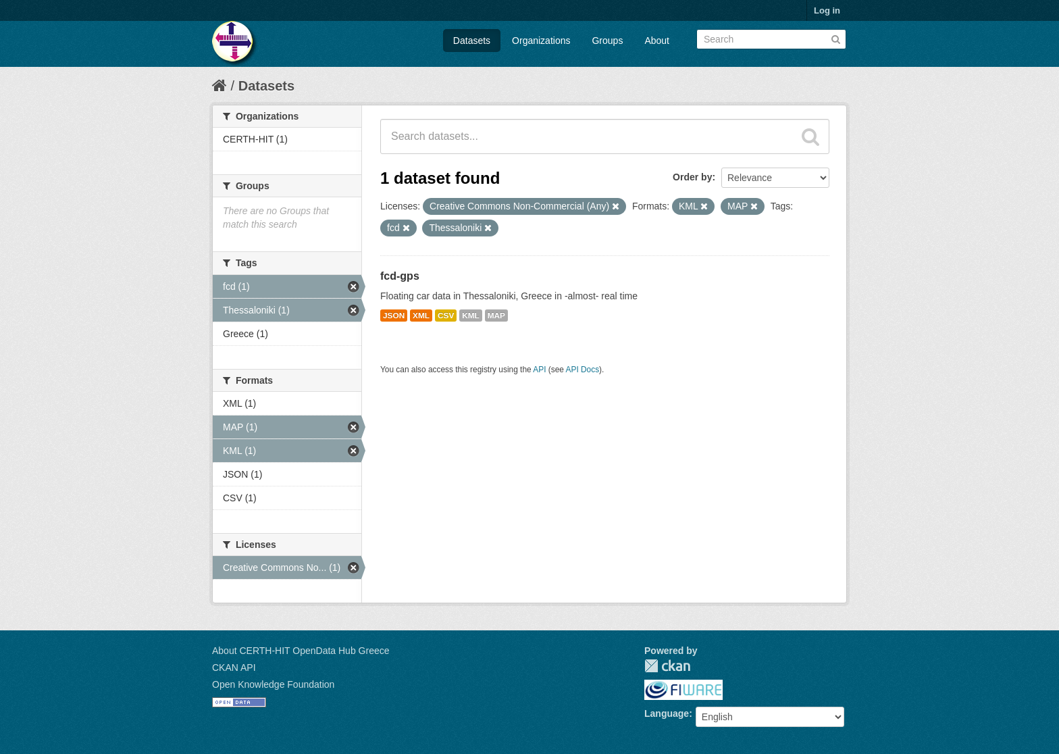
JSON (394, 315)
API (539, 369)
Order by (692, 177)
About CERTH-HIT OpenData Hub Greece (301, 650)
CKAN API (234, 667)
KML (471, 315)
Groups (607, 40)
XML (421, 315)
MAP (496, 315)
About (656, 40)
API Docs (583, 369)
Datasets (471, 40)
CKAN (667, 666)
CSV (446, 315)
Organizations (541, 40)
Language (666, 713)
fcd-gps (399, 276)
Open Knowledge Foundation (273, 684)
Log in (827, 10)
